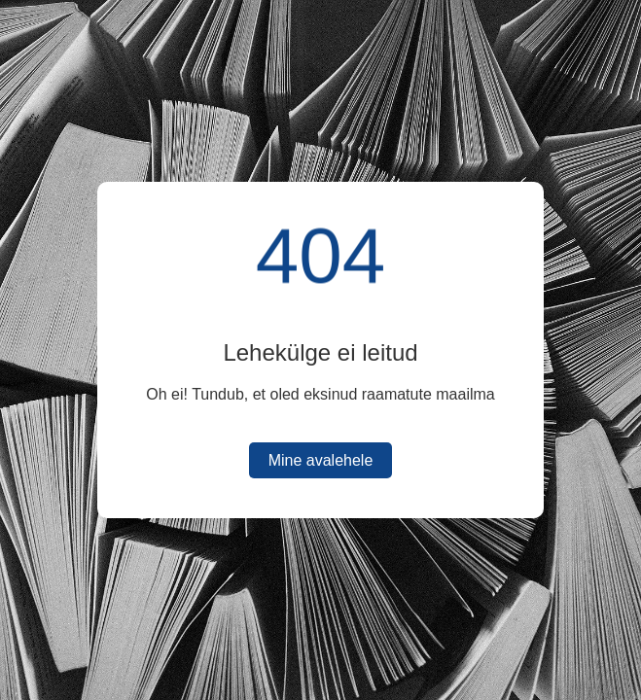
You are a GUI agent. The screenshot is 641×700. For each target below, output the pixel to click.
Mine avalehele (321, 460)
